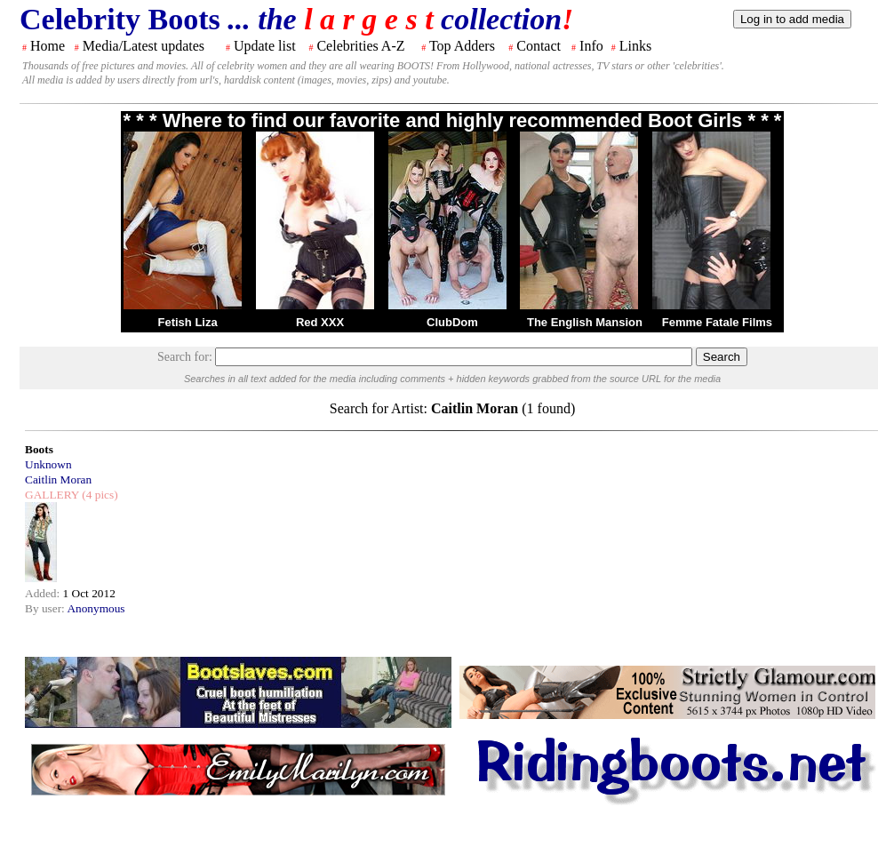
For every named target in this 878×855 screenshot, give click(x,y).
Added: (44, 593)
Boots (39, 449)
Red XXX (320, 322)
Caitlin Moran (58, 479)
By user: (46, 608)
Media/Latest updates (143, 45)
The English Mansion (585, 322)
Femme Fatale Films (717, 322)
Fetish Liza (187, 322)
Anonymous (95, 608)
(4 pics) (98, 494)
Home (47, 45)
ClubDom (452, 322)
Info (591, 45)
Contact (538, 45)
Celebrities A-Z (360, 45)
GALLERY (52, 494)
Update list (265, 45)
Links (635, 45)
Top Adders (462, 45)
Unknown (48, 464)
